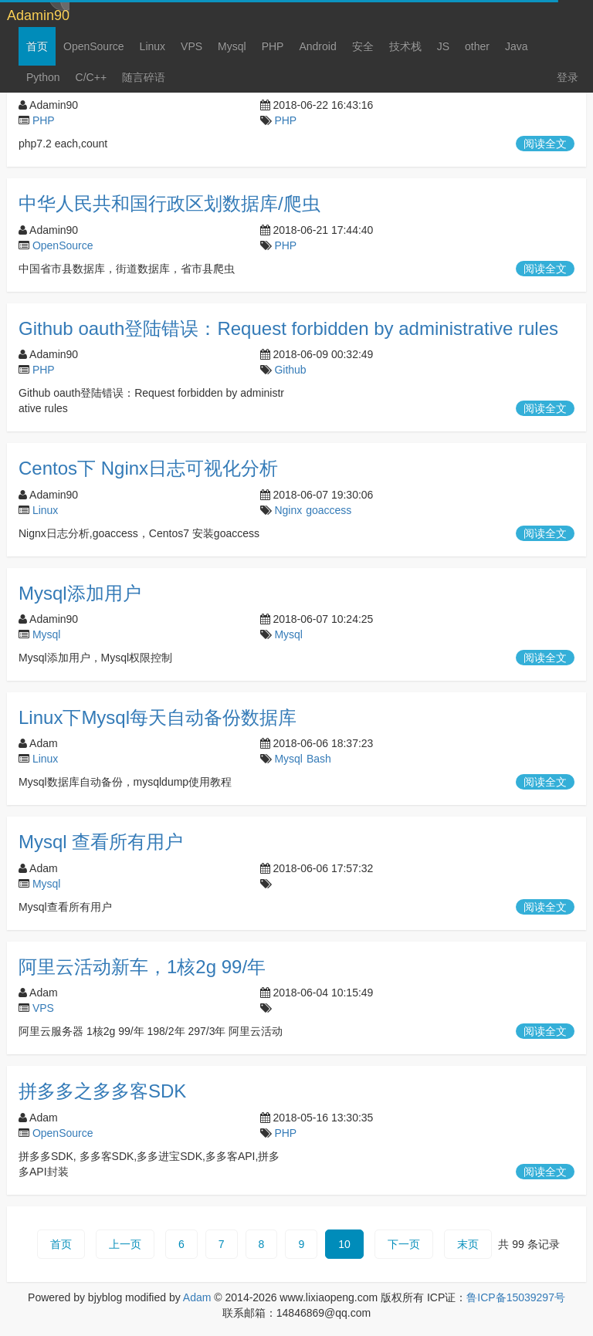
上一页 (125, 1244)
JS (443, 46)
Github (290, 370)
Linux (152, 46)
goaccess (328, 510)
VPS (191, 46)
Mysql (232, 46)
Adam (197, 1297)
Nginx (288, 510)
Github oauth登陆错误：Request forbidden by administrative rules (288, 328)
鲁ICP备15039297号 (515, 1297)
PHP (273, 46)
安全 (363, 46)
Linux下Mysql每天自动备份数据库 (157, 717)
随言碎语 (143, 77)
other (477, 46)
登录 (567, 77)
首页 (37, 46)
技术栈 (405, 46)
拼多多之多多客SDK (102, 1091)
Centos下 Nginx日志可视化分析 (148, 468)
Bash (319, 759)
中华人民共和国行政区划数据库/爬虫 (169, 203)
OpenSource (93, 46)
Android (317, 46)
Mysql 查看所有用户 (101, 841)
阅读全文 (545, 143)
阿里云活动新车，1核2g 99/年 (142, 966)
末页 (468, 1244)
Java (516, 46)
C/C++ (91, 77)
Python (43, 77)
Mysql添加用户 (80, 593)
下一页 (404, 1244)
